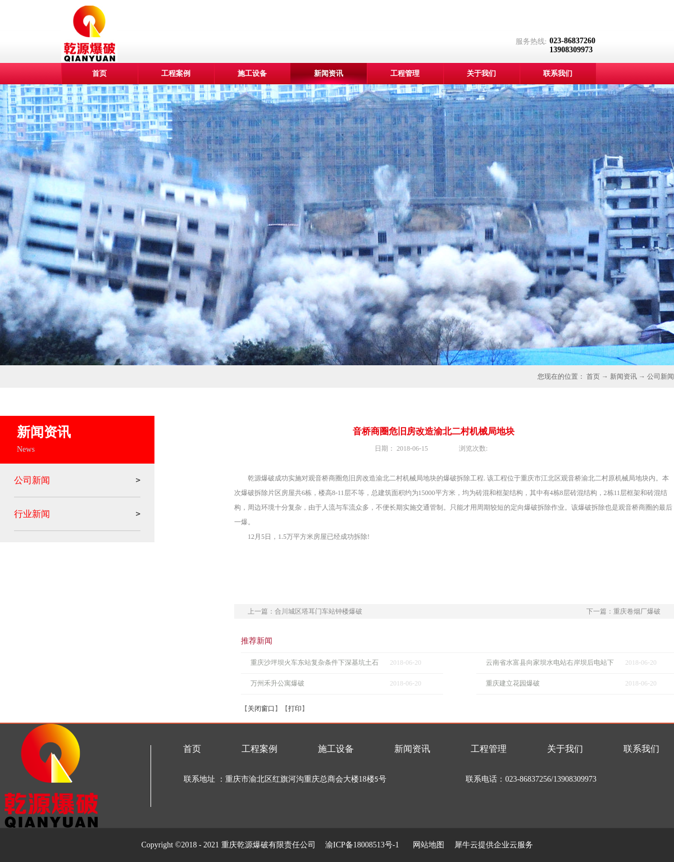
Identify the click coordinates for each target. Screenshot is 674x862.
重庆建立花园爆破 (513, 683)
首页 (99, 73)
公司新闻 (660, 376)
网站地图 (426, 845)
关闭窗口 (261, 709)
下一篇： (623, 611)
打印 (295, 709)
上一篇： (305, 611)
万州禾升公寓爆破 (277, 683)
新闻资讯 (623, 376)
